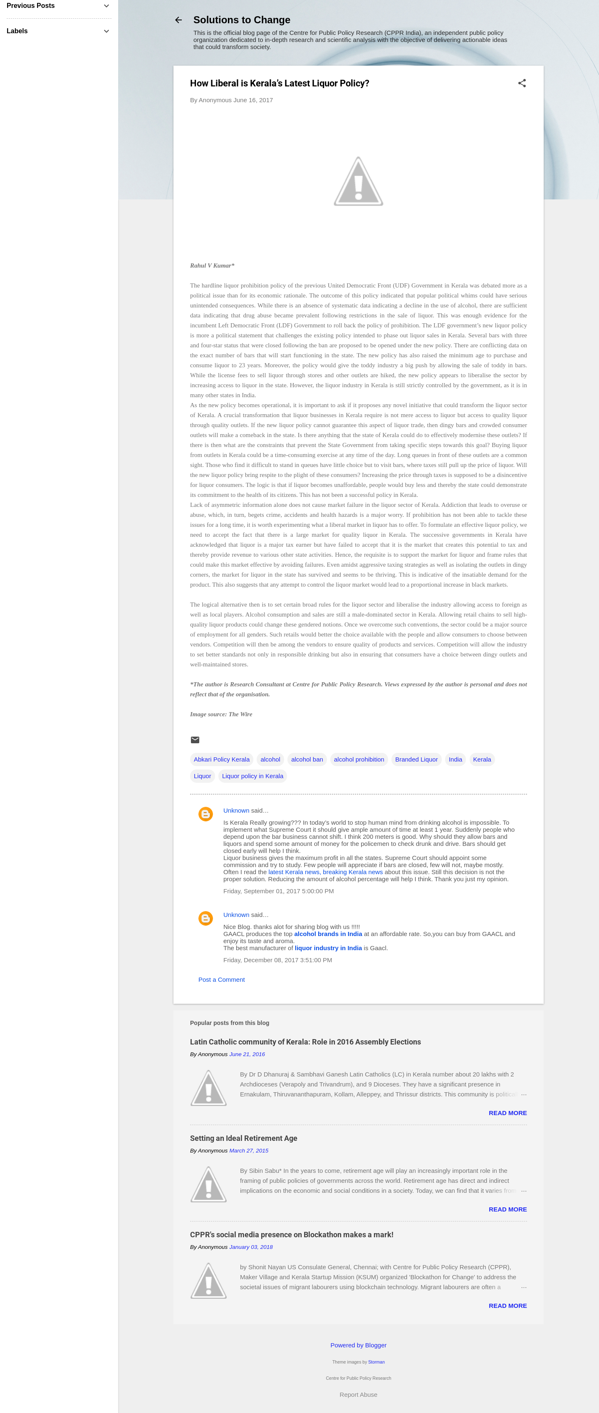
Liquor (202, 775)
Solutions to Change (241, 19)
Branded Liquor (416, 759)
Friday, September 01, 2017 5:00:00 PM (278, 890)
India (456, 759)
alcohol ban (307, 759)
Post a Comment (221, 979)
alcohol (270, 759)
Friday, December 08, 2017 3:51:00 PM (277, 959)
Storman (376, 1361)
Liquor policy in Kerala (253, 775)
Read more (508, 1112)
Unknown (236, 810)
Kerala (482, 759)
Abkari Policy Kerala (222, 759)
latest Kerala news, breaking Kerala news (325, 871)
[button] (522, 83)
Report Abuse (359, 1394)
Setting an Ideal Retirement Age (243, 1138)
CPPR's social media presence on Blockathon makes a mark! (292, 1234)
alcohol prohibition (359, 759)
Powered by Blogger (358, 1345)
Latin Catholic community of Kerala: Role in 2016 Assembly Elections (305, 1041)
